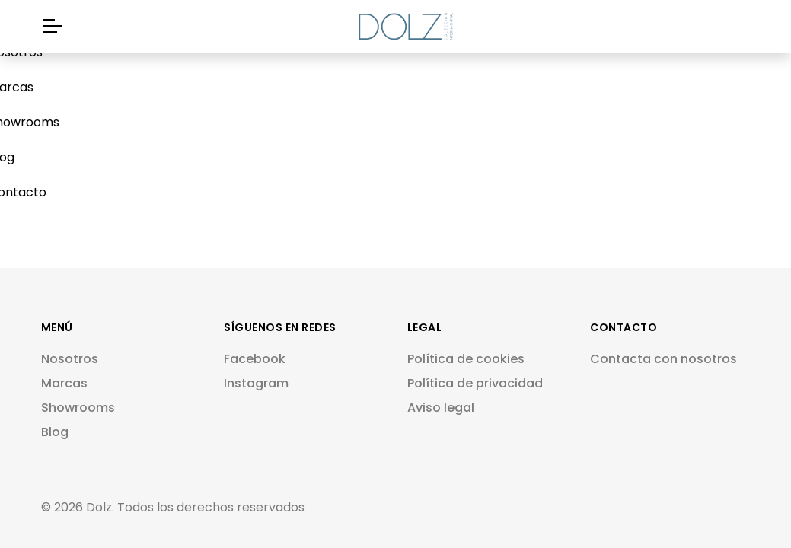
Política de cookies (466, 359)
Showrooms (78, 407)
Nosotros (69, 359)
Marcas (64, 383)
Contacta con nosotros (663, 359)
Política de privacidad (475, 383)
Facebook (254, 359)
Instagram (256, 383)
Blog (55, 432)
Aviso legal (440, 407)
